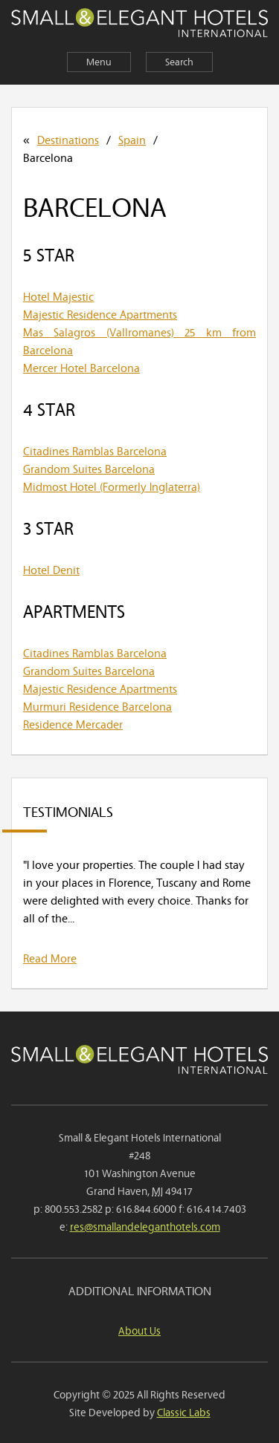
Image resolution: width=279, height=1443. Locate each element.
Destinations (68, 139)
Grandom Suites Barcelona (89, 468)
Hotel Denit (51, 569)
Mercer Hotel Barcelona (81, 367)
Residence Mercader (73, 723)
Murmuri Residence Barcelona (97, 705)
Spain (132, 139)
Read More (50, 957)
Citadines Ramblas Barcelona (95, 450)
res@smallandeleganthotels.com (145, 1226)
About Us (139, 1330)
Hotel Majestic (58, 295)
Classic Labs (184, 1411)
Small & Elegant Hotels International (139, 25)
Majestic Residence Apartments (100, 313)
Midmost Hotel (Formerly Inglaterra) (111, 486)
